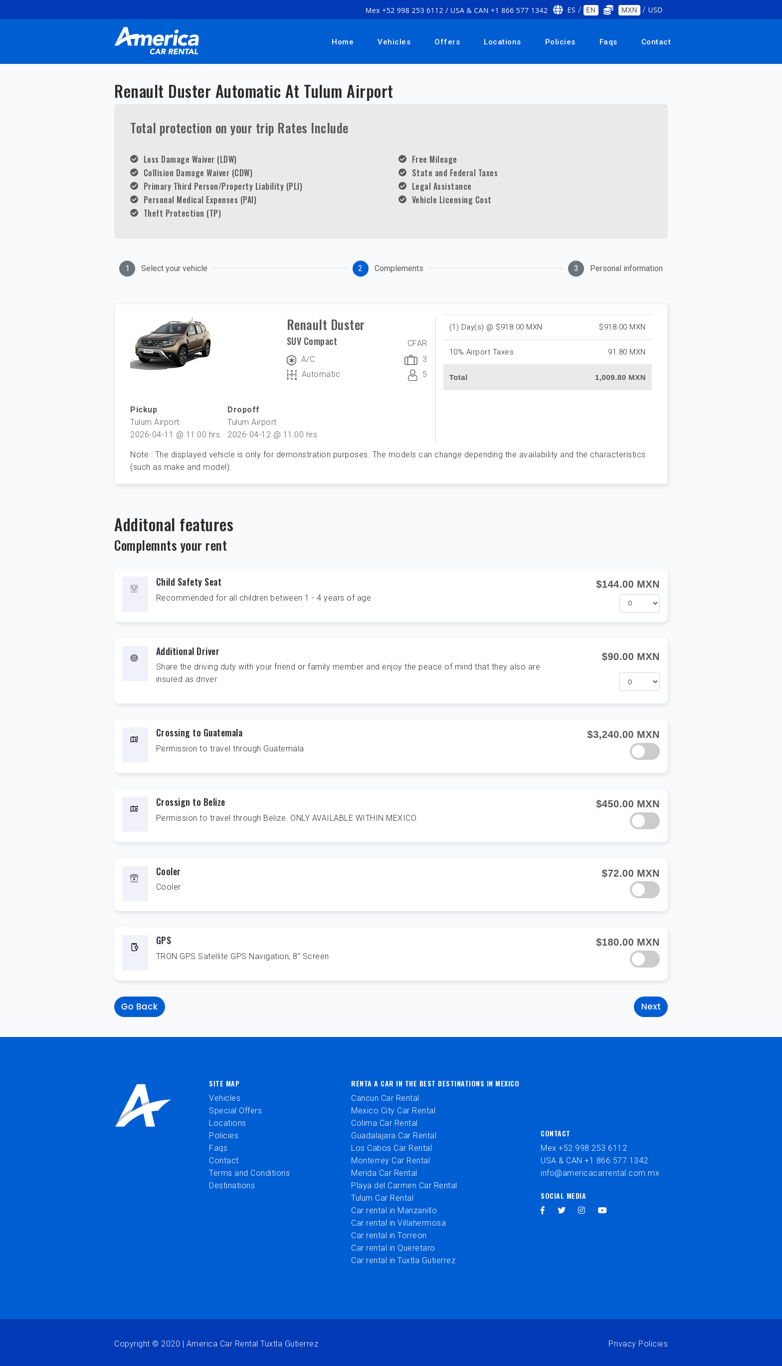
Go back (139, 1007)
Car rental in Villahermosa (398, 1223)
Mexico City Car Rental (393, 1110)
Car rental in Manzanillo (394, 1210)
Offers (447, 41)
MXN (629, 9)
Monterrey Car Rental (390, 1160)
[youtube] (602, 1210)
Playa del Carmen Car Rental (404, 1185)
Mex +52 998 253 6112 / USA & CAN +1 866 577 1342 (457, 10)
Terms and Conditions (249, 1173)
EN (590, 9)
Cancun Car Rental (385, 1098)
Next (651, 1007)
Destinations (232, 1185)
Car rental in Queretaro (393, 1248)
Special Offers (235, 1110)
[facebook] (543, 1210)
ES (572, 9)
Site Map (224, 1083)
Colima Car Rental (384, 1123)
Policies (560, 41)
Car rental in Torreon (389, 1235)
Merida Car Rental (384, 1173)
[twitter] (562, 1210)
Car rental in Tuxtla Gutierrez (403, 1260)
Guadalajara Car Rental (393, 1135)
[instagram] (582, 1210)
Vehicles (394, 41)
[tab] (163, 269)
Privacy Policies (638, 1344)
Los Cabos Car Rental (391, 1148)
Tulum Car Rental (382, 1198)
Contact (656, 41)
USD (655, 9)
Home (343, 41)
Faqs (608, 41)
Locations (502, 41)
